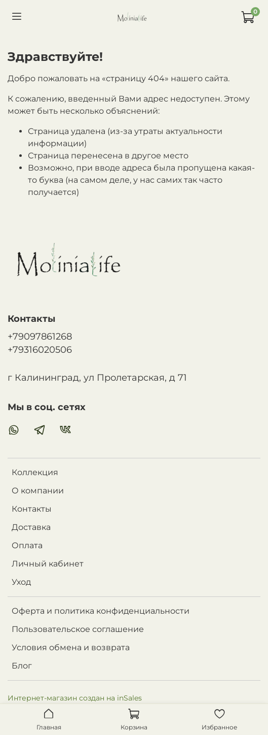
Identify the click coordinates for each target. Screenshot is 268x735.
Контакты (32, 509)
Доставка (31, 527)
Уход (21, 582)
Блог (22, 666)
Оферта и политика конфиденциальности (100, 611)
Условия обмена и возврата (71, 647)
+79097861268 (40, 336)
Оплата (27, 545)
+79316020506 (40, 349)
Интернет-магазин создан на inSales (75, 698)
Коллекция (35, 472)
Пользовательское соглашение (78, 629)
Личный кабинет (48, 564)
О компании (38, 490)
